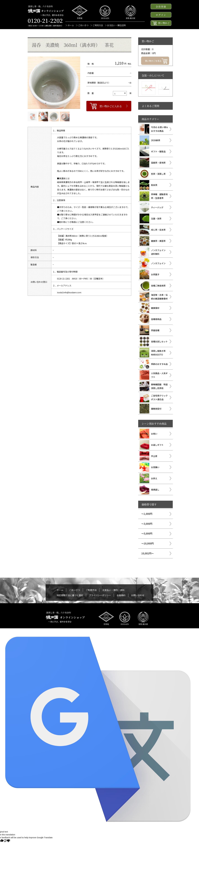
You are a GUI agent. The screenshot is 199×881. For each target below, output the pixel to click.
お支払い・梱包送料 (116, 25)
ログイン (161, 14)
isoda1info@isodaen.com (69, 292)
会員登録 (161, 6)
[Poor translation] (6, 841)
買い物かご (161, 23)
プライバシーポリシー (100, 595)
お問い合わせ (137, 595)
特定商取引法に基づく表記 (70, 595)
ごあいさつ (83, 25)
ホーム (71, 25)
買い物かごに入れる (111, 106)
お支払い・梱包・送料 (113, 590)
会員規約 (121, 595)
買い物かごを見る (156, 61)
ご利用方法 (98, 25)
